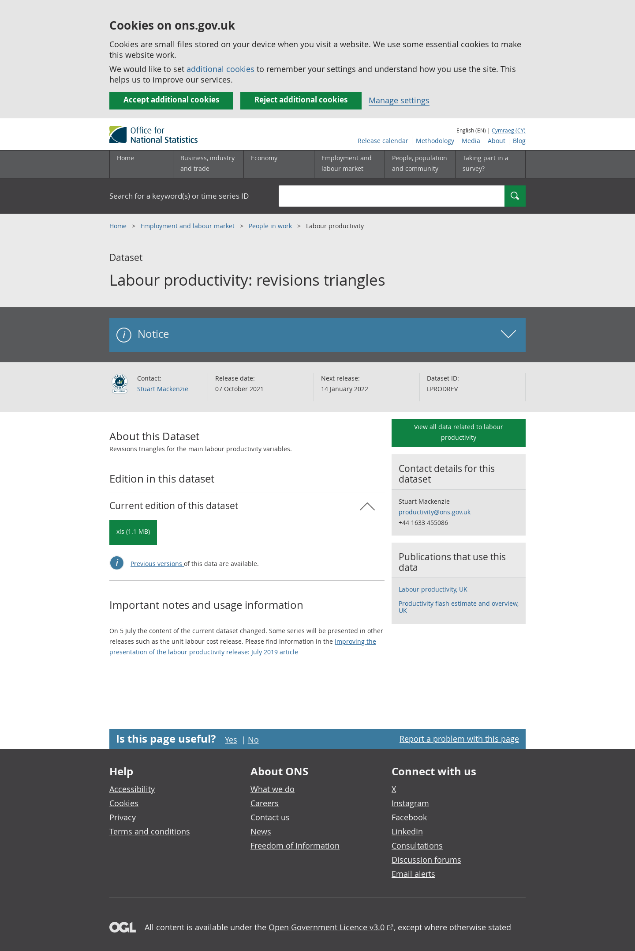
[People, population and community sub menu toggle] (420, 164)
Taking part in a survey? (485, 163)
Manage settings (399, 100)
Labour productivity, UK (433, 589)
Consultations (417, 845)
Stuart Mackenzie (162, 389)
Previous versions (157, 563)
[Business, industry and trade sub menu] (208, 164)
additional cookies (220, 69)
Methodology (435, 140)
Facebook (409, 817)
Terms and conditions (149, 831)
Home (125, 158)
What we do (272, 789)
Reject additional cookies (300, 99)
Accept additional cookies (171, 99)
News (260, 831)
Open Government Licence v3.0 (327, 927)
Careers (264, 803)
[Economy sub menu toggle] (278, 164)
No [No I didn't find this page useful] (253, 739)
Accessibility (132, 789)
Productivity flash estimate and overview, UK (459, 607)
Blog (519, 140)
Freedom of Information (295, 845)
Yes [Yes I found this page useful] (231, 739)
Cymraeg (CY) (509, 130)
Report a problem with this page (459, 738)
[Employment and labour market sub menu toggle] (349, 164)
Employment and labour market (188, 226)
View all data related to (458, 432)
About (496, 140)
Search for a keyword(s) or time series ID (179, 196)
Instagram (410, 803)
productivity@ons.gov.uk (435, 512)
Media (471, 140)
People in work (271, 226)
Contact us (270, 817)
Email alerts (413, 873)
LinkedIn (407, 831)
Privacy (122, 817)
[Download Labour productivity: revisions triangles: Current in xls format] (133, 532)
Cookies (123, 803)
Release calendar (383, 140)
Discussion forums (426, 859)
